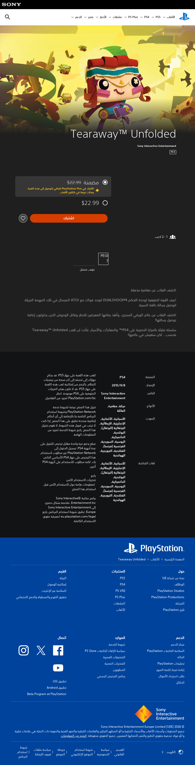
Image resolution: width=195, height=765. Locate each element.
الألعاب (171, 17)
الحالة (180, 657)
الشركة (179, 603)
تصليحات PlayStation (170, 663)
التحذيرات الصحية (115, 663)
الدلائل (180, 682)
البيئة (63, 578)
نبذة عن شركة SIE (173, 578)
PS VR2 (120, 591)
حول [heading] (181, 571)
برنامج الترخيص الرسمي (111, 676)
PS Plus (133, 17)
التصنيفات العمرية (114, 657)
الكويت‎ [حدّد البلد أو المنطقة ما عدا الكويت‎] (172, 752)
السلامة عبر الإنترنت (54, 591)
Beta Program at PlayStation (46, 694)
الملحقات (119, 603)
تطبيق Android (56, 687)
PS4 (146, 17)
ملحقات (117, 17)
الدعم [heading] (180, 637)
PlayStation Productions (167, 597)
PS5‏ (158, 17)
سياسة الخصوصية (103, 752)
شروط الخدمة (117, 644)
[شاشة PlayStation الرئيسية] (184, 17)
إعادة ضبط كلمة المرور (170, 670)
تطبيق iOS (59, 681)
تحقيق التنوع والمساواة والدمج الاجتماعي (41, 597)
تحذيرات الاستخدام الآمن (81, 480)
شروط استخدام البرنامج (22, 752)
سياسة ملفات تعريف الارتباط (42, 752)
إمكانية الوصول (56, 584)
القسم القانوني (119, 752)
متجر (90, 17)
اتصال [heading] (62, 637)
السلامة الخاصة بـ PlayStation (165, 651)
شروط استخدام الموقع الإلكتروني (82, 752)
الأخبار (103, 17)
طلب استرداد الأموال (171, 676)
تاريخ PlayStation (173, 610)
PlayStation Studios (170, 591)
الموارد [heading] (120, 637)
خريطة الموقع (60, 752)
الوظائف (179, 584)
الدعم (78, 17)
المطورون (119, 670)
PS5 (122, 578)
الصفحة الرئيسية (174, 559)
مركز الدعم (177, 644)
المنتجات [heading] (118, 571)
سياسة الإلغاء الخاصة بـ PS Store (105, 651)
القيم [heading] (62, 571)
